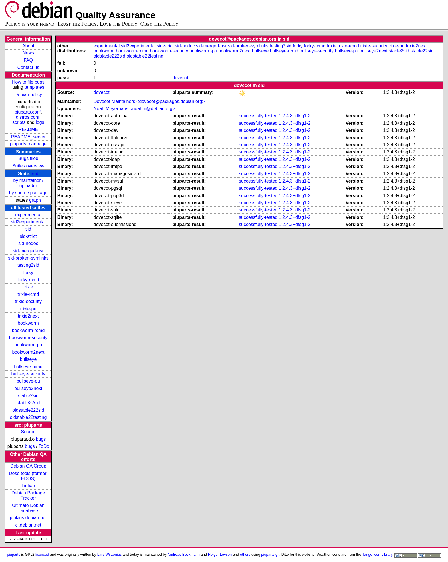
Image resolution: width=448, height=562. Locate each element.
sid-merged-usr (28, 250)
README (28, 129)
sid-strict (28, 236)
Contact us (28, 67)
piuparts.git (270, 554)
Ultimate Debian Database (28, 508)
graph (35, 200)
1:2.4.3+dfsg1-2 (295, 115)
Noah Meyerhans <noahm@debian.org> (134, 108)
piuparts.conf (28, 112)
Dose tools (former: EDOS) (28, 476)
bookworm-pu (28, 344)
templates (34, 87)
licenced (42, 554)
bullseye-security (28, 373)
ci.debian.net (28, 525)
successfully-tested (258, 115)
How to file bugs (28, 82)
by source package (28, 192)
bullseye (28, 359)
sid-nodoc (28, 243)
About (28, 45)
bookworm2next (28, 352)
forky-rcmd (28, 279)
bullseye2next (28, 388)
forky (28, 272)
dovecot (180, 77)
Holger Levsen (220, 554)
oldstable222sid (28, 410)
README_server (28, 136)
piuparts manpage (28, 143)
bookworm (28, 323)
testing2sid (28, 265)
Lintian (28, 485)
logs (40, 122)
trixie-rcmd (28, 294)
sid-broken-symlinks (28, 258)
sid (35, 173)
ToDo (44, 446)
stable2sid (28, 395)
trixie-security (28, 301)
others (245, 554)
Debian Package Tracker (28, 495)
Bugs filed (28, 158)
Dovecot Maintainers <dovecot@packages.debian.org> (149, 101)
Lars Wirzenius (109, 554)
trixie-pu (28, 308)
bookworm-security (28, 337)
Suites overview (28, 165)
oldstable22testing (28, 417)
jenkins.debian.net (28, 517)
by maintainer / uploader (28, 183)
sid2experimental (28, 221)
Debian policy (28, 94)
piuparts (13, 554)
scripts (18, 122)
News (28, 52)
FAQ (28, 60)
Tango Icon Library (377, 554)
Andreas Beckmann (184, 554)
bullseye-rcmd (28, 366)
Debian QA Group (28, 466)
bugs (41, 439)
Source (28, 431)
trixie (28, 286)
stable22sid (28, 402)
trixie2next (28, 316)
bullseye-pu (28, 381)
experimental (28, 214)
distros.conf (27, 117)
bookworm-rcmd (28, 330)
